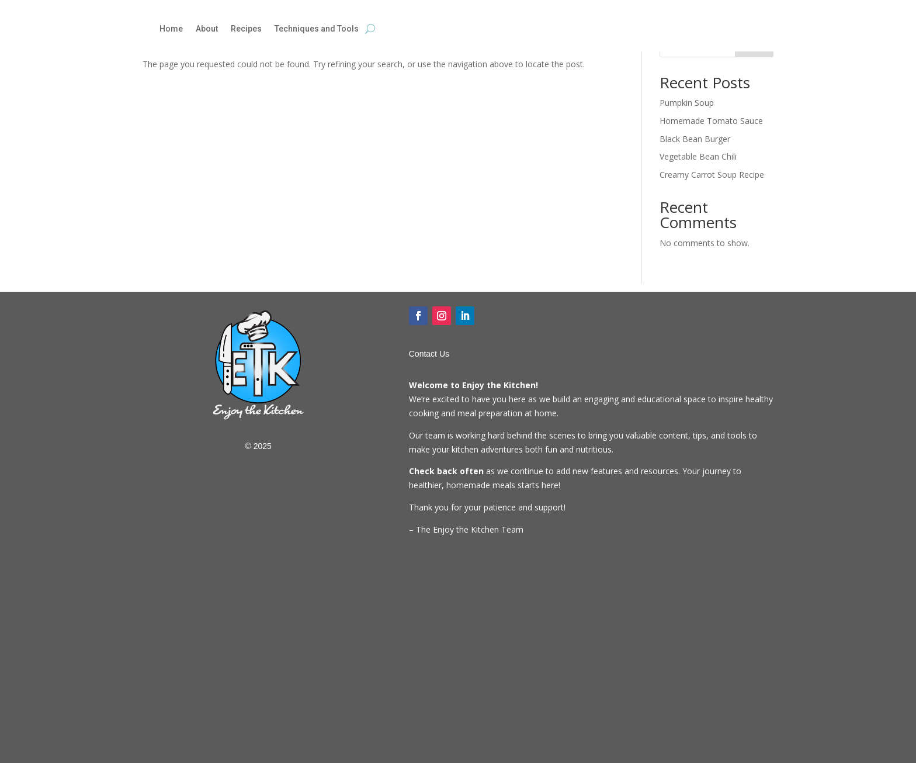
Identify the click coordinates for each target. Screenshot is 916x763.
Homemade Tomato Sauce (711, 120)
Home (171, 28)
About (207, 28)
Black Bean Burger (695, 138)
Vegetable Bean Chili (698, 156)
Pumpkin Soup (687, 102)
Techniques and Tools (317, 28)
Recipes (246, 28)
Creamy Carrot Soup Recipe (712, 174)
